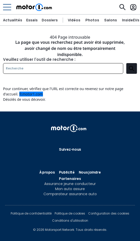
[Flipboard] (62, 158)
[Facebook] (45, 158)
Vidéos (74, 20)
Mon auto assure (70, 189)
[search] (131, 68)
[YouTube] (86, 158)
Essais (32, 20)
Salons (110, 20)
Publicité (67, 172)
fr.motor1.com (31, 94)
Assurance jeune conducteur (70, 184)
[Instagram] (78, 158)
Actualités (12, 20)
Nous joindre (90, 172)
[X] (53, 158)
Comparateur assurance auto (70, 194)
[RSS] (94, 158)
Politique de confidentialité (31, 213)
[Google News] (70, 158)
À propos (47, 172)
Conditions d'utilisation (70, 221)
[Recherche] (122, 7)
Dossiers (50, 20)
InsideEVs (130, 20)
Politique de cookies (70, 213)
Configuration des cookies (108, 213)
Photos (92, 20)
